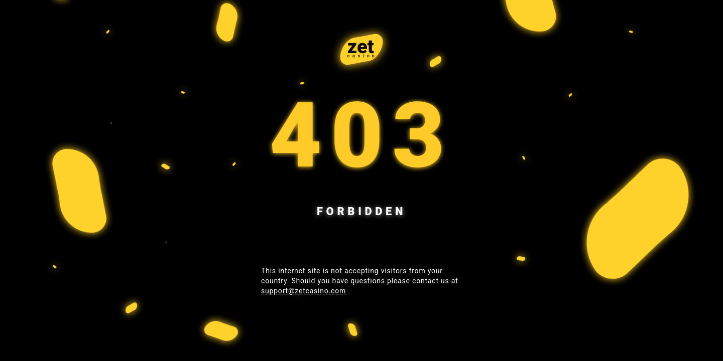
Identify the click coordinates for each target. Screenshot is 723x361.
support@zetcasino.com (303, 291)
